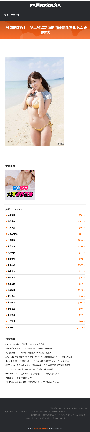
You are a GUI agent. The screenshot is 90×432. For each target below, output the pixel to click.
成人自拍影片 (36, 415)
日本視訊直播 (34, 412)
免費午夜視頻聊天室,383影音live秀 (52, 418)
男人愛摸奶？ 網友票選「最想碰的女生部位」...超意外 (28, 353)
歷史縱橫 (46, 265)
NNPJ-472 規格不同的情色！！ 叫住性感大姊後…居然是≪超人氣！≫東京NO (37, 361)
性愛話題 (46, 240)
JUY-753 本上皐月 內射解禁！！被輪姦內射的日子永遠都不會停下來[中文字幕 (37, 365)
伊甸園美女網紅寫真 (45, 5)
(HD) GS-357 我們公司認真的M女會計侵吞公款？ (25, 344)
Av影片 (46, 328)
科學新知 (46, 271)
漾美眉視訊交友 (56, 408)
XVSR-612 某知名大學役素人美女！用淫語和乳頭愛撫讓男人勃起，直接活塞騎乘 (39, 357)
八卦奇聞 (46, 253)
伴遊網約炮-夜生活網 (66, 415)
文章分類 (15, 15)
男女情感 (46, 246)
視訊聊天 (46, 321)
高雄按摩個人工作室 (49, 415)
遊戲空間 (46, 284)
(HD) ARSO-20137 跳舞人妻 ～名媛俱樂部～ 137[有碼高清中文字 (32, 374)
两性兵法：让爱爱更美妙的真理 (18, 378)
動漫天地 (46, 278)
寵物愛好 (46, 296)
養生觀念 (46, 309)
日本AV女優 (46, 234)
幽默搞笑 (46, 259)
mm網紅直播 (80, 415)
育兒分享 (46, 303)
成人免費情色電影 (70, 408)
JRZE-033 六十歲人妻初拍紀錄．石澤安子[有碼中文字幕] (29, 370)
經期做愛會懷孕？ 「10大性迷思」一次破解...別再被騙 (28, 349)
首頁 (6, 15)
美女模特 (46, 221)
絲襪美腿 (46, 215)
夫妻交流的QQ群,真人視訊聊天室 (15, 412)
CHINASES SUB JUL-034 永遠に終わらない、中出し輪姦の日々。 (32, 382)
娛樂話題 (46, 290)
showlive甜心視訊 (31, 418)
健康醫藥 (46, 315)
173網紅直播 (83, 408)
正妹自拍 (46, 228)
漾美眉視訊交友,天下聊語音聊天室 (52, 412)
